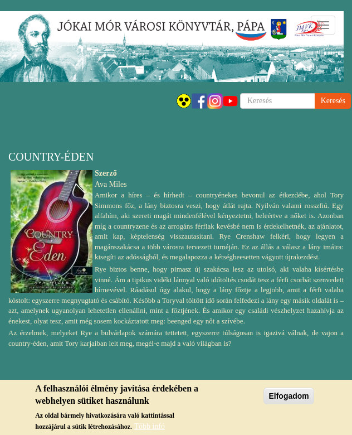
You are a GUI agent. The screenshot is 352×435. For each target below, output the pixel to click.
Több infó (149, 428)
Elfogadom (288, 397)
